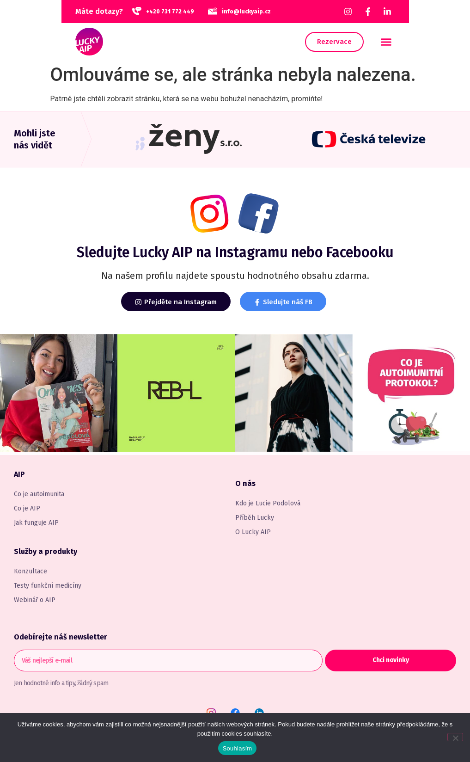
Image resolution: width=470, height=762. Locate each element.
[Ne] (455, 737)
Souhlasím (237, 748)
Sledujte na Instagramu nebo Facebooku (235, 252)
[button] (386, 41)
